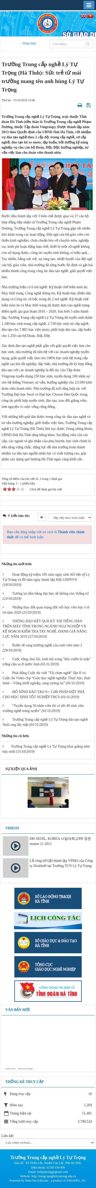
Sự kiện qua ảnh (21, 769)
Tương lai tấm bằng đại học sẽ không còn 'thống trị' (50, 593)
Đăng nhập (29, 43)
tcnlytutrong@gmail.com (52, 1172)
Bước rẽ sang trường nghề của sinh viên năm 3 (47, 645)
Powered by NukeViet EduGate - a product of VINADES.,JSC (48, 1180)
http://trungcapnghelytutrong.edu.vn (53, 1176)
